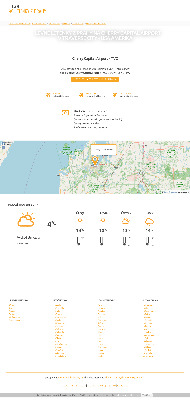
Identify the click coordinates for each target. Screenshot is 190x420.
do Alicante (147, 341)
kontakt (110, 377)
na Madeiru (147, 332)
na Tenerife (147, 320)
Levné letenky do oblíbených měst (99, 386)
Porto (100, 344)
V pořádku (146, 395)
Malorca (101, 329)
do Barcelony (148, 311)
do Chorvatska (59, 323)
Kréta (100, 317)
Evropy (12, 314)
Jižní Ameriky (14, 317)
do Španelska (58, 308)
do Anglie (57, 305)
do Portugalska (59, 317)
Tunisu (100, 356)
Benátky (101, 311)
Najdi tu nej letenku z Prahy (95, 79)
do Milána (146, 347)
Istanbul (101, 335)
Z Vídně (56, 93)
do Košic (145, 329)
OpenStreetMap (170, 192)
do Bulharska (58, 332)
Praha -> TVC (92, 93)
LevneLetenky (70, 377)
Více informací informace (127, 395)
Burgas (101, 326)
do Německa (58, 326)
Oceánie (12, 311)
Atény (100, 323)
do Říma (145, 308)
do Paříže (146, 314)
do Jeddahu (147, 353)
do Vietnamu (58, 353)
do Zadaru (146, 326)
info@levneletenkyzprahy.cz (130, 377)
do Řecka (57, 320)
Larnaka (101, 308)
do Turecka (58, 335)
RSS (114, 386)
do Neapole (147, 323)
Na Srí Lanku (147, 356)
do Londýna (147, 305)
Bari (99, 341)
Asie (10, 308)
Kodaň (100, 350)
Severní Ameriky (15, 320)
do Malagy (146, 317)
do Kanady (57, 347)
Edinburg (101, 314)
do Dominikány (59, 356)
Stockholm (102, 347)
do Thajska (57, 338)
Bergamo (102, 320)
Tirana (100, 332)
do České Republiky (61, 344)
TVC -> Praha (125, 93)
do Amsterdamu (149, 335)
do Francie (57, 314)
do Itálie (56, 311)
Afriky (11, 305)
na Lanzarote (148, 344)
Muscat (101, 353)
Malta (100, 338)
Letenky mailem (122, 386)
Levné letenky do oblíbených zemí (74, 386)
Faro (100, 305)
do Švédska (58, 329)
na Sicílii (145, 338)
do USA (56, 341)
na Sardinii (146, 350)
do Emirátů (58, 350)
